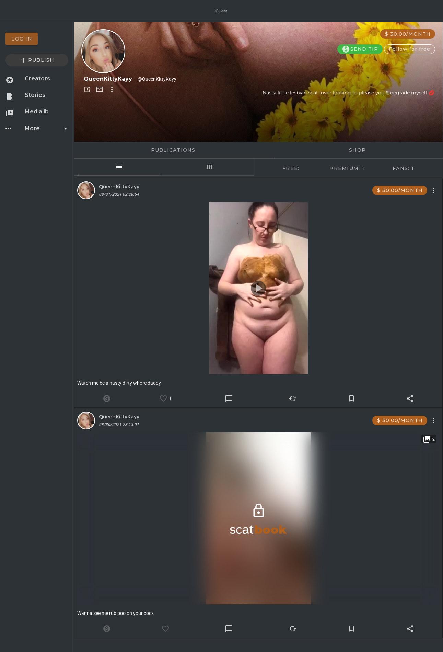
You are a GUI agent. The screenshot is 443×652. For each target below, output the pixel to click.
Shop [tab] (357, 150)
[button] (87, 89)
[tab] (119, 167)
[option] (37, 39)
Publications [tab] (173, 150)
